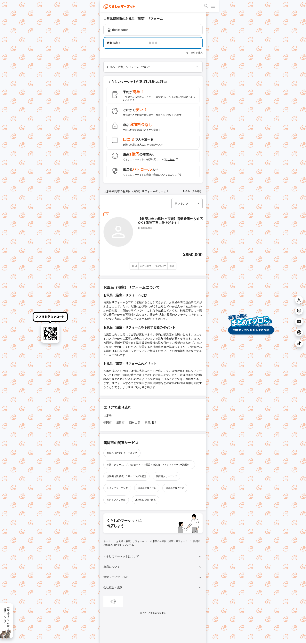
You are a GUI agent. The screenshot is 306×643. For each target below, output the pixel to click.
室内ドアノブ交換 (116, 499)
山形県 (107, 415)
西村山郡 (134, 422)
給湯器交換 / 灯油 (175, 488)
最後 (172, 266)
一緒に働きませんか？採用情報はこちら (6, 617)
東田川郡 (150, 422)
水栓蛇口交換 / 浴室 (145, 499)
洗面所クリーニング (166, 476)
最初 (134, 266)
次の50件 (160, 266)
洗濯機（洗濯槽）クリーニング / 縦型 (126, 476)
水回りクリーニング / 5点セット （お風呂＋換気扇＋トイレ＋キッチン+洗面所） (149, 464)
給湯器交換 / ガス (147, 488)
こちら (173, 159)
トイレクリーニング (117, 488)
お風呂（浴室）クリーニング (122, 453)
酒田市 (120, 422)
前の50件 (145, 266)
